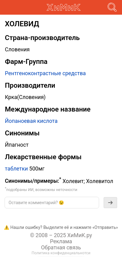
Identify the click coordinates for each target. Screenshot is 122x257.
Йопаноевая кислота (31, 121)
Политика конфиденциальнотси (60, 253)
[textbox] (52, 202)
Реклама (61, 241)
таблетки (16, 169)
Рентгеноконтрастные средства (45, 73)
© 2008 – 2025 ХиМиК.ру (61, 235)
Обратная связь (61, 247)
